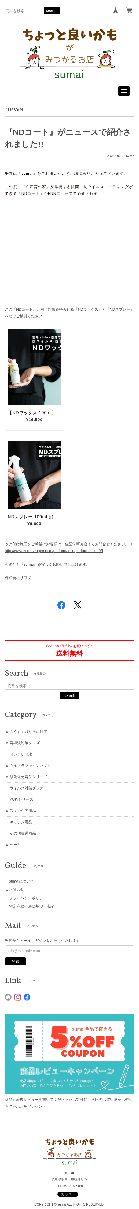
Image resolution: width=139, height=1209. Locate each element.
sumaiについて (21, 881)
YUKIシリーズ (22, 799)
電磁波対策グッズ (25, 743)
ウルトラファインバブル (30, 765)
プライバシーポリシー (28, 898)
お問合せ (16, 889)
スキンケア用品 (23, 810)
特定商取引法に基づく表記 (31, 906)
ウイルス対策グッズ (26, 788)
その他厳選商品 (23, 833)
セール (15, 844)
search (51, 10)
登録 (15, 961)
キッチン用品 (21, 822)
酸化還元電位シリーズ (28, 777)
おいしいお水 (21, 754)
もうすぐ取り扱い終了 (28, 731)
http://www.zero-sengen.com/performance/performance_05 (54, 551)
